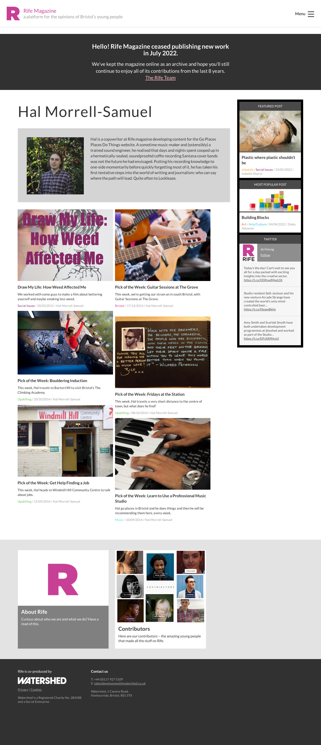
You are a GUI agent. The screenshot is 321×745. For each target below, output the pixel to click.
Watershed (42, 680)
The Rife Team (160, 78)
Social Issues (26, 302)
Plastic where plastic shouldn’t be (268, 160)
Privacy (23, 689)
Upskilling (25, 396)
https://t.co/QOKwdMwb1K (263, 280)
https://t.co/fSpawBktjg (260, 309)
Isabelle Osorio (252, 173)
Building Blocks (255, 217)
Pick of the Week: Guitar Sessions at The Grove (156, 283)
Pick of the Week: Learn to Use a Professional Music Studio (155, 494)
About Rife (34, 611)
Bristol (120, 302)
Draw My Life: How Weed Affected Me (52, 283)
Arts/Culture (258, 224)
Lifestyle (247, 169)
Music (119, 516)
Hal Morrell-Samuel (70, 302)
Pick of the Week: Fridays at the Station (150, 390)
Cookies (36, 689)
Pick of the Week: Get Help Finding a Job (53, 479)
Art (244, 224)
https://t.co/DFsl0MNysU (261, 338)
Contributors (134, 628)
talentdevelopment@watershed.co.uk (120, 683)
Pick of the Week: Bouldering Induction (52, 377)
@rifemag (256, 253)
